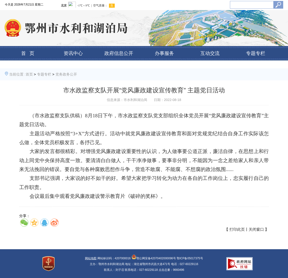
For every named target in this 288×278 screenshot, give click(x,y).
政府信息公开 (118, 53)
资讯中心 (73, 53)
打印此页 (237, 229)
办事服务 (164, 53)
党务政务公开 (66, 74)
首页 (29, 74)
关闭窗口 (256, 229)
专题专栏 (255, 53)
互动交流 (210, 53)
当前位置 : (17, 74)
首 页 (27, 53)
